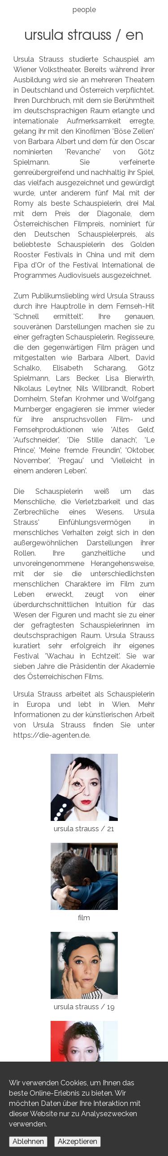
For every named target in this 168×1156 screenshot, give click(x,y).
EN (134, 33)
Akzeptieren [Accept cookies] (77, 1141)
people (84, 9)
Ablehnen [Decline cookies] (28, 1141)
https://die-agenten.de (51, 735)
